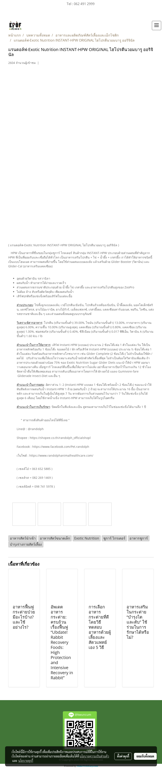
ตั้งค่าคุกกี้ (123, 756)
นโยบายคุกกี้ (25, 761)
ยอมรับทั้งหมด (145, 756)
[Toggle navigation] (156, 25)
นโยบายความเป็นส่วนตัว (94, 756)
